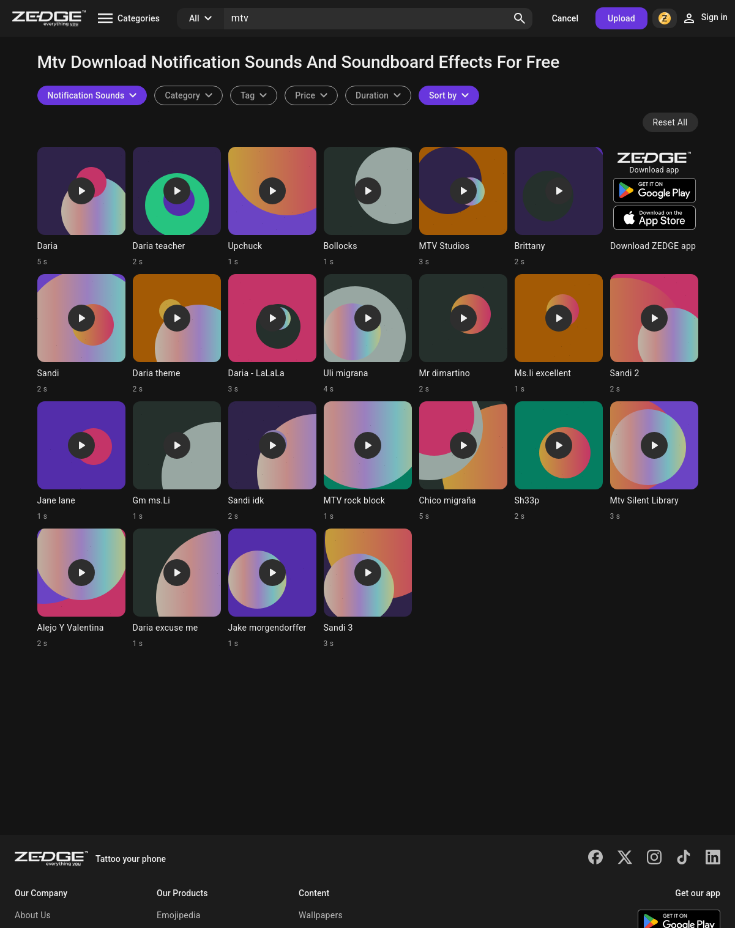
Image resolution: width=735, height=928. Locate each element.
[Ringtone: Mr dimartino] (463, 334)
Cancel (565, 18)
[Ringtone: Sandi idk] (272, 461)
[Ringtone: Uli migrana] (368, 334)
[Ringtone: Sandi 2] (654, 334)
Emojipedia (179, 915)
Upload (621, 18)
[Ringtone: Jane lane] (81, 461)
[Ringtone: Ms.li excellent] (559, 334)
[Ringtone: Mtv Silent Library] (654, 461)
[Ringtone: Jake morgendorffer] (272, 588)
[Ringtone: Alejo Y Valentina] (81, 588)
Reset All (670, 122)
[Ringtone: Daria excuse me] (177, 588)
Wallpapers (321, 915)
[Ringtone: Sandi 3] (368, 588)
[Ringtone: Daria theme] (177, 334)
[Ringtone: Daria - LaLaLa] (272, 334)
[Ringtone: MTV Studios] (463, 207)
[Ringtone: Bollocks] (368, 207)
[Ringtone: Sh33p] (559, 461)
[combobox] (253, 95)
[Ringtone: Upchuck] (272, 207)
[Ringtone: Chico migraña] (463, 461)
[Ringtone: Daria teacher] (177, 207)
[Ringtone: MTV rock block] (368, 461)
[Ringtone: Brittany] (559, 207)
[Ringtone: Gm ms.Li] (177, 461)
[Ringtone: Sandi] (81, 334)
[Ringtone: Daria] (81, 207)
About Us (33, 915)
